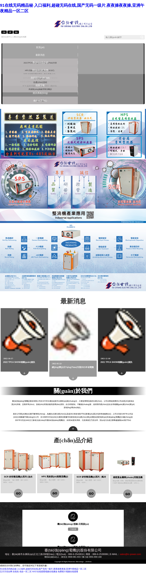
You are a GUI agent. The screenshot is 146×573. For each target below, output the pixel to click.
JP (10, 32)
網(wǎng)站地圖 (20, 37)
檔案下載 (99, 47)
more (73, 428)
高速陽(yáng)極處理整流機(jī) (47, 102)
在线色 (16, 571)
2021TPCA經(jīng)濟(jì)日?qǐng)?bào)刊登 (29, 57)
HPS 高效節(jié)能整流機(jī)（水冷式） (47, 57)
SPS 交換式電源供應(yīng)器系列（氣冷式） (46, 95)
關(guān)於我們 (64, 47)
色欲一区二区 (25, 571)
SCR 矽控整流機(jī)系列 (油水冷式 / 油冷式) (46, 75)
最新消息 (29, 47)
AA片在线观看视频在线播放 (44, 571)
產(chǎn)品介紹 (46, 47)
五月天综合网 (6, 571)
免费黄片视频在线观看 (68, 571)
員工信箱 (117, 55)
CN (4, 32)
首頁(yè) (11, 47)
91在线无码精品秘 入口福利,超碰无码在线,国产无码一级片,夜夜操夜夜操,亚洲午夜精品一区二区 (43, 569)
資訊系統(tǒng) (117, 47)
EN (16, 32)
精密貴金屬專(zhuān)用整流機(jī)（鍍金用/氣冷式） (46, 85)
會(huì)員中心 (6, 37)
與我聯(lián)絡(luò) (82, 48)
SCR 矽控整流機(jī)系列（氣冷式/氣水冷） (46, 66)
